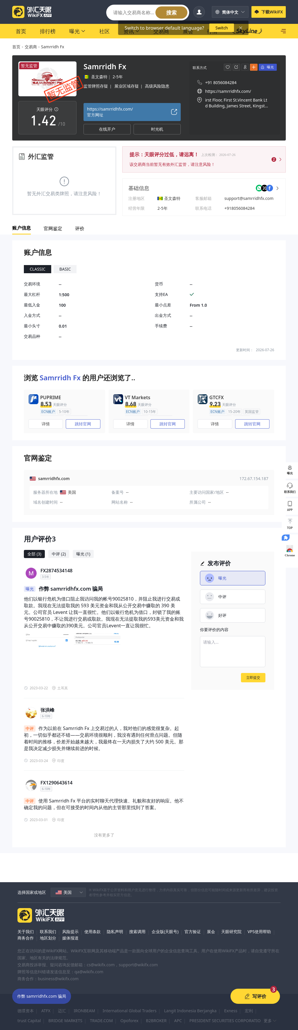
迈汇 (62, 1010)
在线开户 (107, 129)
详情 (46, 424)
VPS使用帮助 (259, 931)
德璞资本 (25, 1010)
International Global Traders (130, 1010)
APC (178, 1020)
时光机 (157, 129)
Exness (230, 1010)
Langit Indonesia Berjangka (190, 1010)
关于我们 (25, 931)
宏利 (249, 1010)
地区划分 (48, 938)
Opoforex (129, 1020)
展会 (211, 931)
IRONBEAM (84, 1010)
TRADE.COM (101, 1020)
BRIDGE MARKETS (65, 1020)
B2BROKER (156, 1020)
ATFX (45, 1010)
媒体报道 (70, 938)
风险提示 (70, 931)
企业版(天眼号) (165, 931)
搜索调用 (137, 931)
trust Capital (29, 1020)
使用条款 (92, 931)
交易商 (31, 46)
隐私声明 (115, 931)
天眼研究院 (231, 931)
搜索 (171, 12)
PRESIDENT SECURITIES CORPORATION (226, 1020)
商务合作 (25, 938)
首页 (16, 46)
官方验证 (193, 931)
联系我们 (48, 931)
